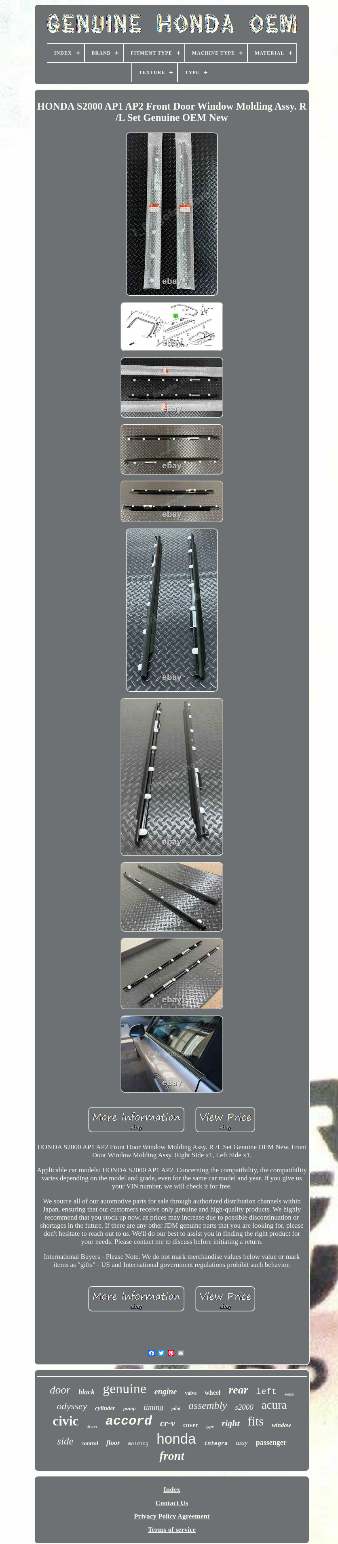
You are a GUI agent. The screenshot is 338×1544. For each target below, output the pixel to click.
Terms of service (172, 1529)
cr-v (167, 1423)
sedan (289, 1394)
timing (153, 1407)
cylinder (105, 1408)
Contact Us (172, 1503)
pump (129, 1408)
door (60, 1390)
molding (138, 1444)
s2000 (244, 1407)
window (281, 1425)
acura (274, 1404)
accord (129, 1421)
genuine (124, 1388)
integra (216, 1443)
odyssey (72, 1406)
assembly (207, 1405)
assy (241, 1443)
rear (238, 1389)
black (86, 1392)
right (231, 1423)
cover (190, 1424)
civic (65, 1421)
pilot (175, 1408)
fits (256, 1421)
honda (176, 1439)
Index (171, 1489)
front (171, 1455)
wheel (212, 1392)
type (209, 1426)
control (90, 1443)
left (266, 1391)
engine (165, 1391)
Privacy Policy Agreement (172, 1516)
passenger (271, 1442)
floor (113, 1443)
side (65, 1441)
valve (190, 1393)
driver (92, 1426)
